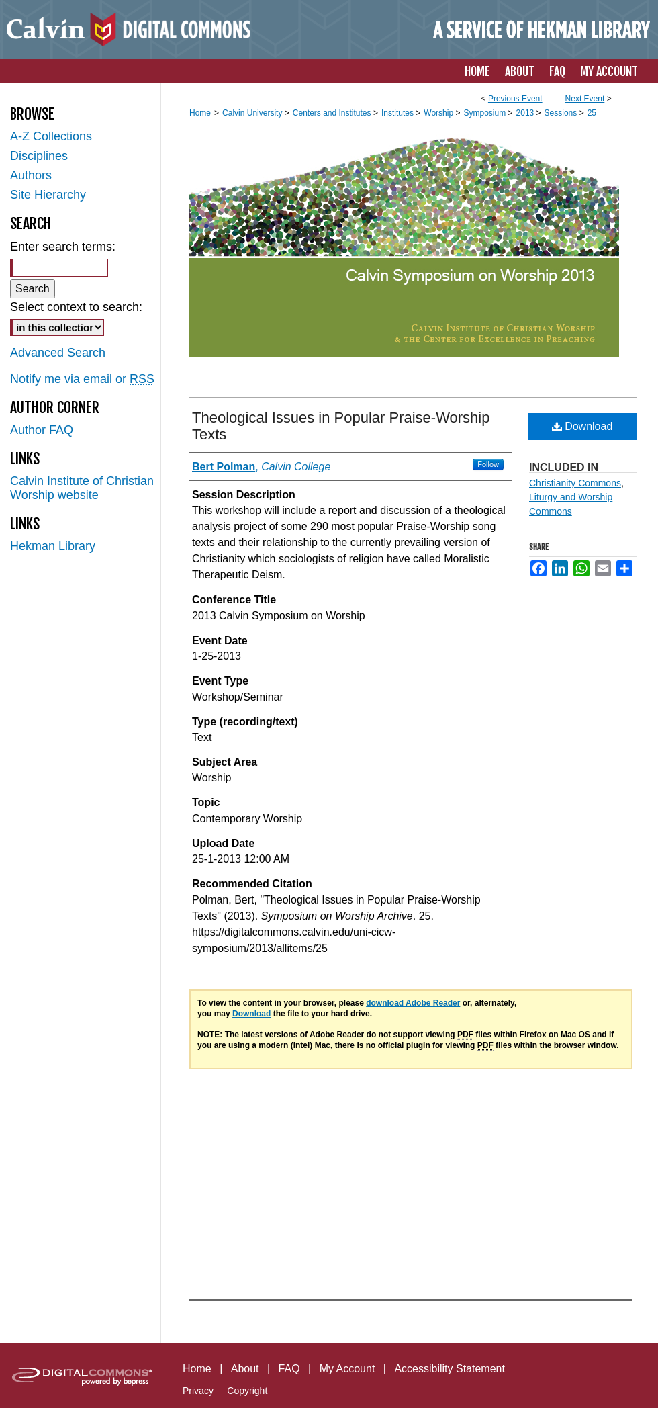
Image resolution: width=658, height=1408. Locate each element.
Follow (488, 464)
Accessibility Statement (449, 1368)
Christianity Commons (575, 483)
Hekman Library (52, 546)
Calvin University (253, 113)
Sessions (562, 113)
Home (200, 113)
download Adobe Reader (413, 1003)
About (245, 1368)
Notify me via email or (82, 379)
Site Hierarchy (48, 195)
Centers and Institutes (333, 113)
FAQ (289, 1368)
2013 (526, 113)
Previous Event (515, 98)
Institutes (398, 113)
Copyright (247, 1390)
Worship (439, 113)
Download (582, 426)
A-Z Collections (51, 136)
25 (592, 113)
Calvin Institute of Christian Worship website (82, 488)
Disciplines (39, 156)
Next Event (585, 98)
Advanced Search (57, 352)
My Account (347, 1368)
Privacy (198, 1390)
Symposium (485, 113)
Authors (31, 175)
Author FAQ (41, 430)
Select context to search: (76, 307)
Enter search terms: (62, 246)
